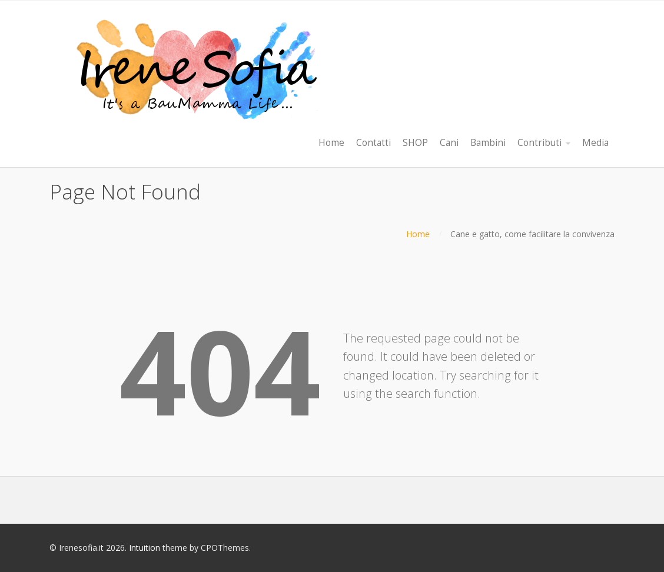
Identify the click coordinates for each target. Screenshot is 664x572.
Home (418, 234)
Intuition (144, 547)
